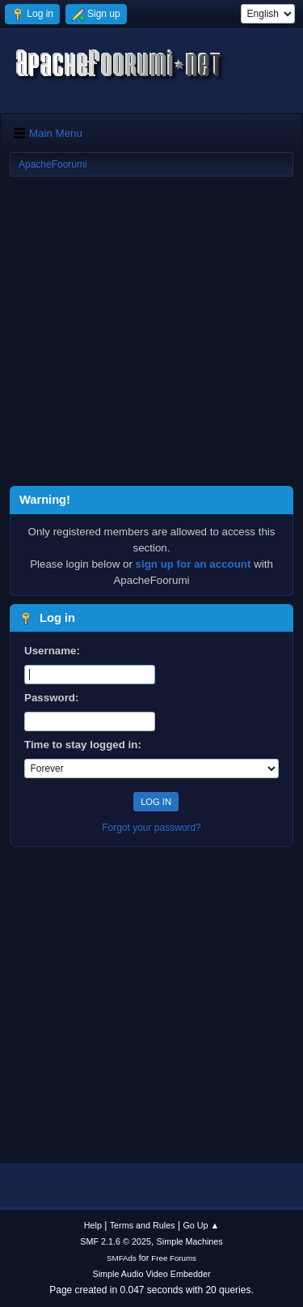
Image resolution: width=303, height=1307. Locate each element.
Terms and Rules (142, 1225)
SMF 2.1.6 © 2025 (115, 1241)
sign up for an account (193, 564)
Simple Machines (190, 1241)
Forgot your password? (151, 827)
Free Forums (173, 1258)
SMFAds (122, 1258)
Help (93, 1225)
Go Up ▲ (201, 1225)
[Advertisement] (151, 334)
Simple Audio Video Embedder (151, 1274)
